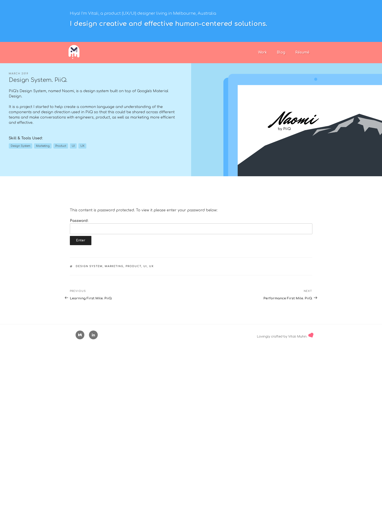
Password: (191, 226)
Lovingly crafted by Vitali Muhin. (285, 336)
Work (262, 52)
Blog (281, 52)
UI (145, 266)
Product (133, 266)
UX (151, 266)
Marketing (114, 266)
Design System (89, 266)
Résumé (302, 52)
